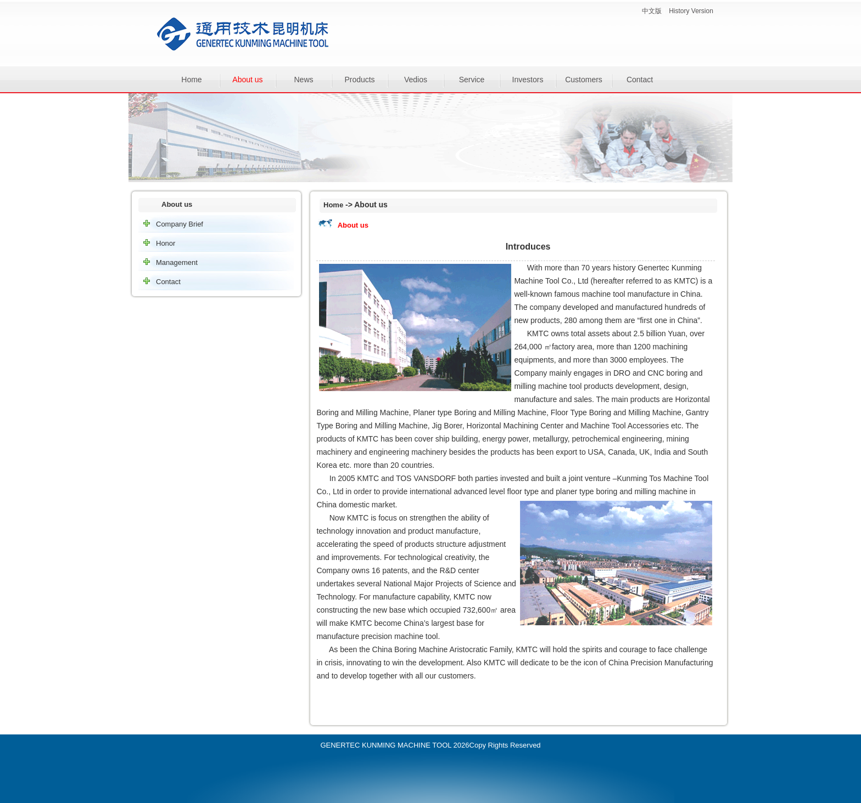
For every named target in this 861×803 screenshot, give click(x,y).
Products (359, 79)
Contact (640, 79)
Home (191, 79)
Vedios (415, 79)
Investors (528, 79)
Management (177, 262)
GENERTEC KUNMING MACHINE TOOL (385, 745)
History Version (691, 11)
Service (472, 79)
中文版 (652, 11)
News (303, 79)
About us (247, 79)
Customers (583, 79)
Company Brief (179, 224)
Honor (165, 243)
